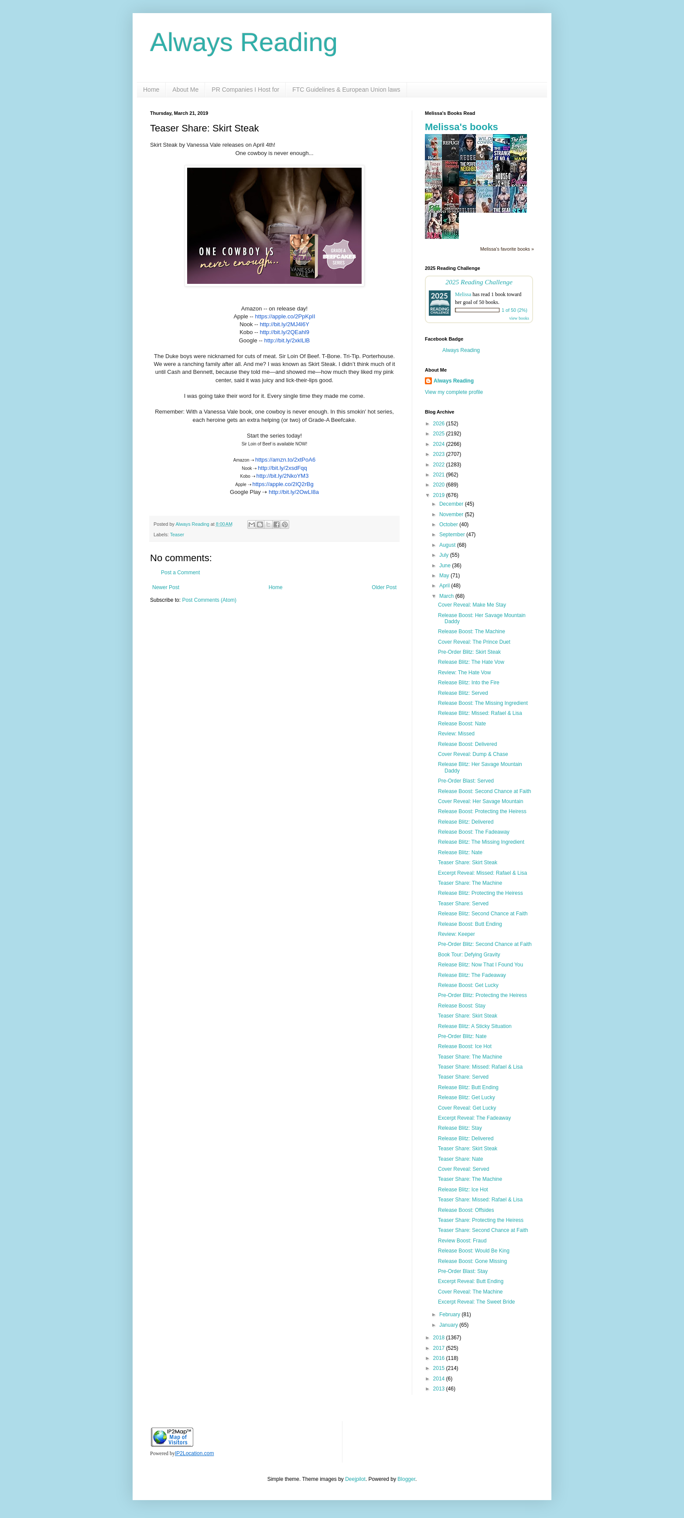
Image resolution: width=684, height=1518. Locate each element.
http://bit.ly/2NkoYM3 (282, 476)
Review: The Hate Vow (464, 672)
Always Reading (244, 42)
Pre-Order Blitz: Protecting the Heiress (482, 995)
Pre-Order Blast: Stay (463, 1271)
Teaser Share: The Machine (470, 883)
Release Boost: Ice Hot (465, 1046)
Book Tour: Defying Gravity (469, 955)
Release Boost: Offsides (466, 1210)
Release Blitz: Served (463, 693)
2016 (439, 1358)
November (452, 514)
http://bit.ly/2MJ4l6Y (284, 324)
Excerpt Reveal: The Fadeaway (474, 1118)
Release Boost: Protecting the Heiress (482, 811)
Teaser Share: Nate (460, 1159)
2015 (439, 1368)
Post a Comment (180, 572)
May (445, 576)
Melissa (463, 294)
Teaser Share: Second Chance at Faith (483, 1230)
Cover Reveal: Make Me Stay (472, 605)
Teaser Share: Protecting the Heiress (480, 1220)
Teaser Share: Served (463, 903)
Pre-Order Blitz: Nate (462, 1036)
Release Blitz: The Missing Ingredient (481, 842)
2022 (439, 465)
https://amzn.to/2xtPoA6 (285, 459)
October (449, 524)
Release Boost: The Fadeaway (474, 832)
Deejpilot (355, 1479)
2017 (439, 1348)
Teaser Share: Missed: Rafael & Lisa (480, 1067)
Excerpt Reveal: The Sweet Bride (476, 1302)
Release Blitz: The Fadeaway (472, 975)
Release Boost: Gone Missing (472, 1261)
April (445, 586)
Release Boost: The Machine (471, 631)
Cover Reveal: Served (463, 1169)
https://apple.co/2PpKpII (285, 316)
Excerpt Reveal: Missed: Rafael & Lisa (482, 873)
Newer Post (165, 587)
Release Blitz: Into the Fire (468, 683)
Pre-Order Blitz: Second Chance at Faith (485, 944)
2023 (439, 454)
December (452, 504)
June (445, 565)
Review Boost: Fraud (462, 1241)
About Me (185, 89)
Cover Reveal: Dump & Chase (473, 754)
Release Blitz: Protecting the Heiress (480, 893)
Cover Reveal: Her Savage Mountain (480, 801)
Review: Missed (456, 734)
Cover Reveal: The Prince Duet (474, 642)
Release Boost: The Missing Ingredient (483, 703)
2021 (439, 475)
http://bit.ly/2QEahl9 (284, 332)
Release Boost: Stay (462, 1006)
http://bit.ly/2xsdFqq (282, 468)
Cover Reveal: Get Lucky (467, 1108)
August (448, 545)
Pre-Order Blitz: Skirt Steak (469, 652)
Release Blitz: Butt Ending (468, 1087)
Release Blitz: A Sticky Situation (475, 1026)
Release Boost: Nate (462, 724)
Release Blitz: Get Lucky (466, 1097)
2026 (439, 424)
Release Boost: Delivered (467, 744)
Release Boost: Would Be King (474, 1251)
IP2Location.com (194, 1453)
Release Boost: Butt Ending (470, 924)
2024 (439, 444)
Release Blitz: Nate (460, 852)
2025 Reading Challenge (479, 282)
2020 (439, 485)
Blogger (406, 1479)
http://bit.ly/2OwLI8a (294, 492)
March (447, 596)
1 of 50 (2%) (514, 310)
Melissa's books (461, 126)
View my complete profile (454, 392)
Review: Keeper (456, 934)
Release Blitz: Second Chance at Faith (482, 914)
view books (519, 318)
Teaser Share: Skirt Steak (467, 862)
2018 (439, 1338)
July (444, 555)
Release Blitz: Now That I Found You (480, 965)
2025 (439, 434)
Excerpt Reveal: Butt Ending (470, 1281)
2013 (439, 1389)
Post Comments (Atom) (209, 600)
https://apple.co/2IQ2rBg (282, 484)
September (452, 534)
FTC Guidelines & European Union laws (346, 89)
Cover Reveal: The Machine (470, 1292)
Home (151, 89)
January (449, 1325)
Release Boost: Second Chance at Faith (484, 791)
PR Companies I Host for (245, 89)
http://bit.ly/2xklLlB (287, 340)
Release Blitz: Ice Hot (463, 1190)
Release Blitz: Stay (460, 1128)
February (450, 1314)
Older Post (384, 587)
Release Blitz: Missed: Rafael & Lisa (480, 713)
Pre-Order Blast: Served (466, 781)
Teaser (177, 534)
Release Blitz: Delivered (465, 822)
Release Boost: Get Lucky (468, 985)
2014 (439, 1379)
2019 (439, 495)
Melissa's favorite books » (507, 249)
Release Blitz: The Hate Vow (471, 662)
